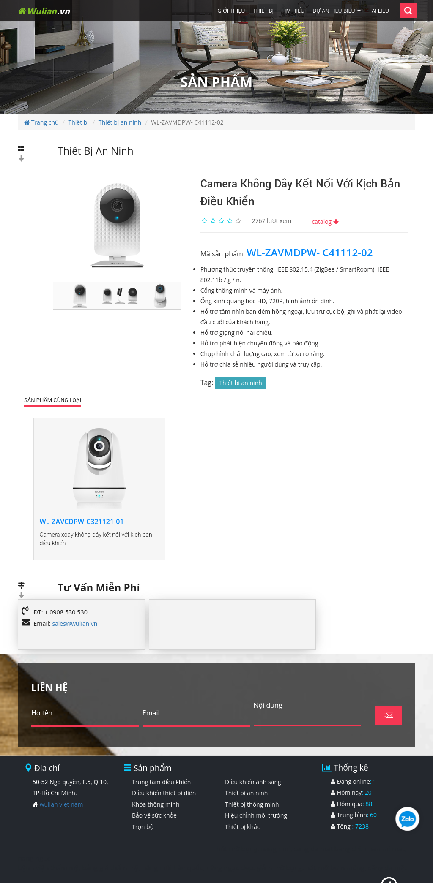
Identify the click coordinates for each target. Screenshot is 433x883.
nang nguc (34, 825)
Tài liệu (379, 10)
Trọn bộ (142, 793)
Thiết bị (263, 10)
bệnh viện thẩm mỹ (48, 835)
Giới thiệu (231, 10)
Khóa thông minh (156, 771)
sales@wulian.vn (74, 590)
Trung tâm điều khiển (161, 748)
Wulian (44, 11)
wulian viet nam (61, 771)
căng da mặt (387, 835)
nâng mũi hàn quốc (172, 835)
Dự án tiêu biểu (336, 10)
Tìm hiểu (293, 10)
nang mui (275, 815)
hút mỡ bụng (236, 815)
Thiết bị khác (242, 793)
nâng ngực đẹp (229, 835)
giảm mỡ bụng (279, 835)
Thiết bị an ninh (120, 122)
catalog (325, 221)
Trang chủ (41, 122)
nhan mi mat (384, 815)
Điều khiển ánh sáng (253, 748)
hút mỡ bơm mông (335, 835)
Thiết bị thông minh (252, 771)
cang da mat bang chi (327, 815)
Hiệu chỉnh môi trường (256, 782)
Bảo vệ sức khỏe (154, 782)
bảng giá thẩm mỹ (110, 835)
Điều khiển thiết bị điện (164, 759)
